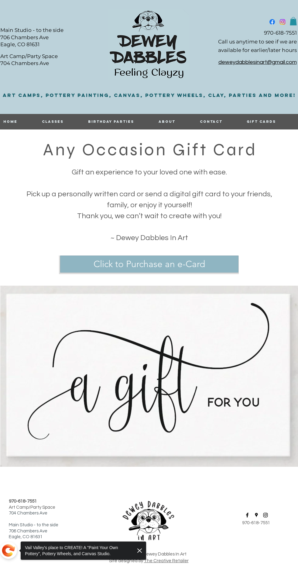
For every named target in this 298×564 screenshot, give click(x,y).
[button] (293, 21)
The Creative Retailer (166, 561)
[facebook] (272, 22)
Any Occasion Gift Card (150, 149)
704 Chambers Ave (24, 63)
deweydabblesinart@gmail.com (257, 62)
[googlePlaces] (256, 515)
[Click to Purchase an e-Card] (149, 264)
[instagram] (282, 22)
